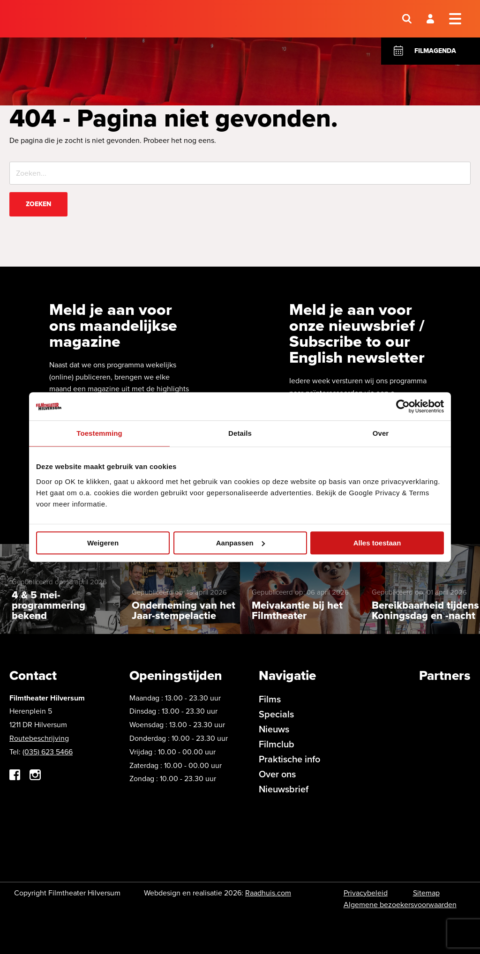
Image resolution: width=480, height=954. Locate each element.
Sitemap (426, 892)
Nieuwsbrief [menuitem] (283, 789)
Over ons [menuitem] (277, 774)
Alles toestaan (377, 543)
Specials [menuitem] (276, 714)
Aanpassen (240, 543)
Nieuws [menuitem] (274, 729)
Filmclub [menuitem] (276, 744)
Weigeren (103, 543)
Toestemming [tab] (99, 433)
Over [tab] (381, 433)
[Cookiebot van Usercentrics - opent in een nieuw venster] (403, 406)
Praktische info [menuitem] (289, 759)
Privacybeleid (366, 892)
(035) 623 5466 (47, 751)
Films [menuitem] (270, 699)
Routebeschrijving (39, 738)
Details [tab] (240, 433)
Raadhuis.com (268, 892)
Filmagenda (435, 51)
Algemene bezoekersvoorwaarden (400, 904)
